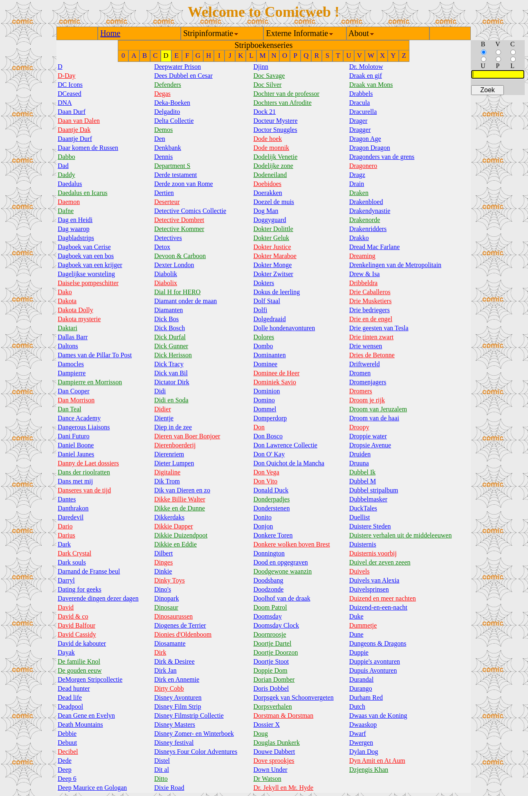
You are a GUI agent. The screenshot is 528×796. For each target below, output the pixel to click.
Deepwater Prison (177, 66)
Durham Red (366, 697)
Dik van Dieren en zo (182, 490)
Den (159, 138)
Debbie (67, 733)
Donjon (263, 526)
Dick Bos (166, 318)
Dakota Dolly (75, 309)
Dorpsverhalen (273, 706)
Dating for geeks (79, 589)
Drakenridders (368, 228)
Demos (163, 129)
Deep (65, 769)
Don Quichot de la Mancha (289, 463)
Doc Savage (269, 75)
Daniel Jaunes (76, 454)
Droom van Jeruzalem (378, 409)
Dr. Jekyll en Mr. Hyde (284, 787)
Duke (356, 616)
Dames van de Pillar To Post (95, 355)
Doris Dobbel (271, 688)
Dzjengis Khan (369, 769)
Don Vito (266, 481)
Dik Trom (167, 481)
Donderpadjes (272, 499)
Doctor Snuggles (275, 129)
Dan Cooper (74, 391)
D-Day (67, 75)
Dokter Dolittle (273, 228)
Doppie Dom (271, 670)
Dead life (70, 697)
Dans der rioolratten (84, 472)
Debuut (67, 742)
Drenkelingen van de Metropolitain (395, 264)
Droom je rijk (367, 400)
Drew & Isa (364, 273)
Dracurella (363, 111)
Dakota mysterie (79, 318)
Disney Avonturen (178, 697)
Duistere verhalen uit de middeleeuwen (400, 535)
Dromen (360, 373)
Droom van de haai (374, 418)
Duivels (359, 571)
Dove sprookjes (274, 760)
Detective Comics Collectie (190, 210)
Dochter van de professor (286, 93)
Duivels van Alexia (374, 580)
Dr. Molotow (366, 66)
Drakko (359, 237)
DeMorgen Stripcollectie (90, 679)
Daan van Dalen (79, 120)
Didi (160, 391)
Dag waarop (74, 228)
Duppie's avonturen (374, 661)
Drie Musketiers (370, 300)
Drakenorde (364, 219)
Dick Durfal (170, 336)
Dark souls (72, 562)
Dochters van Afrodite (283, 102)
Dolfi (260, 309)
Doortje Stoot (271, 661)
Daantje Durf (75, 138)
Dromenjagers (367, 382)
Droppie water (368, 436)
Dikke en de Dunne (179, 508)
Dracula (359, 102)
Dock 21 (265, 111)
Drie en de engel (370, 318)
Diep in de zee (173, 427)
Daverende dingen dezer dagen (98, 598)
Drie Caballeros (370, 291)
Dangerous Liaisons (84, 427)
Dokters (264, 282)
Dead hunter (74, 688)
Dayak (66, 652)
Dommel (265, 409)
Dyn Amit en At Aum (377, 760)
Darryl (66, 580)
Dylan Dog (363, 751)
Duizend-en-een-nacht (378, 607)
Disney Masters (174, 724)
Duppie (358, 652)
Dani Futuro (74, 436)
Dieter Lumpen (174, 463)
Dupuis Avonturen (373, 670)
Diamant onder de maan (185, 300)
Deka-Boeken (172, 102)
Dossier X (267, 724)
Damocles (71, 364)
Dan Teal (69, 409)
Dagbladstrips (76, 237)
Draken (358, 192)
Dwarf (357, 733)
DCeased (69, 93)
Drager (358, 120)
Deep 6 (67, 778)
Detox (162, 246)
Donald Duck (271, 490)
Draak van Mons (371, 84)
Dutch (357, 706)
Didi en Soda (171, 400)
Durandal (361, 679)
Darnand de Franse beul (89, 571)
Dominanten (270, 355)
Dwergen (361, 742)
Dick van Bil (171, 373)
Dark (64, 544)
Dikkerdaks (169, 517)
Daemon (69, 201)
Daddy (66, 174)
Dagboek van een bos (86, 255)
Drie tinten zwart (371, 336)
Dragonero (363, 165)
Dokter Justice (272, 246)
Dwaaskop (363, 724)
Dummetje (363, 625)
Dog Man (266, 210)
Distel (162, 760)
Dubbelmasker (368, 499)
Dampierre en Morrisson (90, 382)
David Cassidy (77, 634)
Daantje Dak (74, 129)
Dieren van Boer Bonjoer (187, 436)
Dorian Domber (274, 679)
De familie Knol (79, 661)
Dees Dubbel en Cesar (183, 75)
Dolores (264, 336)
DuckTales (363, 508)
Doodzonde (269, 589)
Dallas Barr (73, 336)
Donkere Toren (273, 535)
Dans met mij (75, 481)
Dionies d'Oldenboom (182, 634)
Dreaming (362, 255)
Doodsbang (268, 580)
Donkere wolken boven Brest (292, 544)
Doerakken (268, 192)
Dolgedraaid (270, 318)
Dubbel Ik (362, 472)
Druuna (359, 463)
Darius (66, 535)
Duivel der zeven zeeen (380, 562)
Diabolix (165, 282)
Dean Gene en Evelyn (86, 715)
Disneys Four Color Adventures (195, 751)
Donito (263, 517)
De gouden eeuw (80, 670)
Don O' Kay (269, 454)
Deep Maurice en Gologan (92, 787)
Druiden (360, 454)
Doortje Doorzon (276, 652)
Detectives (168, 237)
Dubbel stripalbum (373, 490)
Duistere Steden (370, 526)
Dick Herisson (173, 355)
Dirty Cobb (169, 688)
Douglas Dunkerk (277, 742)
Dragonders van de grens (382, 156)
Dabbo (66, 156)
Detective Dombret (179, 219)
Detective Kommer (179, 228)
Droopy (359, 427)
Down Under (271, 769)
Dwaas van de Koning (378, 715)
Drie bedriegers (369, 309)
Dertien (164, 192)
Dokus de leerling (277, 291)
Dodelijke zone (273, 165)
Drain (356, 183)
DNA (65, 102)
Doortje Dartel (273, 643)
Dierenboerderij (174, 445)
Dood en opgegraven (281, 562)
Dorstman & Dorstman (284, 715)
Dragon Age (365, 138)
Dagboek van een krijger (90, 264)
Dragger (360, 129)
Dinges (163, 562)
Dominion (267, 391)
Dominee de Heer (277, 373)
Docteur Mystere (276, 120)
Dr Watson (267, 778)
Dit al (161, 769)
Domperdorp (270, 418)
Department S (172, 165)
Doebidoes (267, 183)
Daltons (68, 345)
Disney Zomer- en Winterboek (194, 733)
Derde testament (175, 174)
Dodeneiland (270, 174)
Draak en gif (365, 75)
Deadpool (70, 706)
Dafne (66, 210)
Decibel (68, 751)
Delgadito (167, 111)
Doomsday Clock (276, 625)
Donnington (269, 553)
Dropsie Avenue (370, 445)
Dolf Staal (267, 300)
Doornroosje (270, 634)
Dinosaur (166, 607)
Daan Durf (71, 111)
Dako (65, 291)
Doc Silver (268, 84)
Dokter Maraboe (275, 255)
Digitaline (167, 472)
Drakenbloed (366, 201)
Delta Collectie (173, 120)
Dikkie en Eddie (175, 544)
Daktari (67, 327)
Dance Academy (79, 418)
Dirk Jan (165, 670)
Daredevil (70, 517)
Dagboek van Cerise (84, 246)
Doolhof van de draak (282, 598)
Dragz (357, 174)
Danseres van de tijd (84, 490)
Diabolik (165, 273)
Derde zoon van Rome (183, 183)
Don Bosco (268, 436)
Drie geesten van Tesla (379, 327)
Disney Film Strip (177, 706)
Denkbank (167, 147)
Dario (65, 526)
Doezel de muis (274, 201)
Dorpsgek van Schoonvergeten (294, 697)
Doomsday (268, 616)
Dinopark (166, 598)
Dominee (266, 364)
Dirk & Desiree (174, 661)
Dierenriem (169, 454)
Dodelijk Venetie (276, 156)
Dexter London (174, 264)
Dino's (162, 589)
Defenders (167, 84)
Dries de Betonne (372, 355)
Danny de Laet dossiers (88, 463)
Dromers (360, 391)
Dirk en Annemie (176, 679)
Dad (63, 165)
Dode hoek (268, 138)
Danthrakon (73, 508)
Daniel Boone (76, 445)
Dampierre (71, 373)
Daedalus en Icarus (83, 192)
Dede (65, 760)
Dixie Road (169, 787)
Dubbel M (362, 481)
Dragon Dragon (369, 147)
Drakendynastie (369, 210)
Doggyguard (270, 219)
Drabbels (361, 93)
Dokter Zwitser (273, 273)
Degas (162, 93)
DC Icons (70, 84)
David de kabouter (82, 643)
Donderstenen (272, 508)
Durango (360, 688)
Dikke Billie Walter (179, 499)
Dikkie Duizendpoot (180, 535)
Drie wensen (365, 345)
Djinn (261, 66)
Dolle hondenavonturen (284, 327)
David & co (73, 616)
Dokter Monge (273, 264)
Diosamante (169, 643)
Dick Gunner (171, 345)
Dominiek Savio (275, 382)
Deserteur (167, 201)
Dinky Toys (169, 580)
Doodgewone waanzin (283, 571)
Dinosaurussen (173, 616)
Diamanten (168, 309)
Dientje (163, 418)
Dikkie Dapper (173, 526)
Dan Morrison (76, 400)
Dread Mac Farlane (374, 246)
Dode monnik (272, 147)
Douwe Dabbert (274, 751)
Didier (162, 409)
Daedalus (70, 183)
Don (259, 427)
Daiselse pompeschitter (88, 282)
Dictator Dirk (171, 382)
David (66, 607)
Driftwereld (364, 364)
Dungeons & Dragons (378, 643)
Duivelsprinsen (369, 589)
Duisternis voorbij (373, 553)
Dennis (163, 156)
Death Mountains (80, 724)
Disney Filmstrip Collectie (189, 715)
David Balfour (76, 625)
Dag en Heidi (75, 219)
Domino (264, 400)
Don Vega (266, 472)
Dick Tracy (169, 364)
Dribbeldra (363, 282)
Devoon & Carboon (180, 255)
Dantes (67, 499)
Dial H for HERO (177, 291)
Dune (356, 634)
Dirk (160, 652)
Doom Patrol (270, 607)
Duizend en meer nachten (382, 598)
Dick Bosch (169, 327)
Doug (261, 733)
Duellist (359, 517)
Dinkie (163, 571)
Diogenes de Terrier (180, 625)
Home (110, 33)
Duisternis (362, 544)
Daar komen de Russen (88, 147)
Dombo (263, 345)
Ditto (161, 778)
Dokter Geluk (272, 237)
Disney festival (173, 742)
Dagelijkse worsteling (86, 273)
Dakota (67, 300)
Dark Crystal (74, 553)
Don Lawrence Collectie (285, 445)
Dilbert (163, 553)
